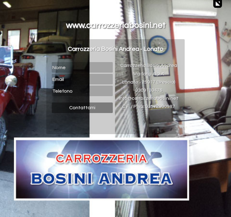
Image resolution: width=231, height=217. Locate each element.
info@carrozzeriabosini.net (148, 98)
